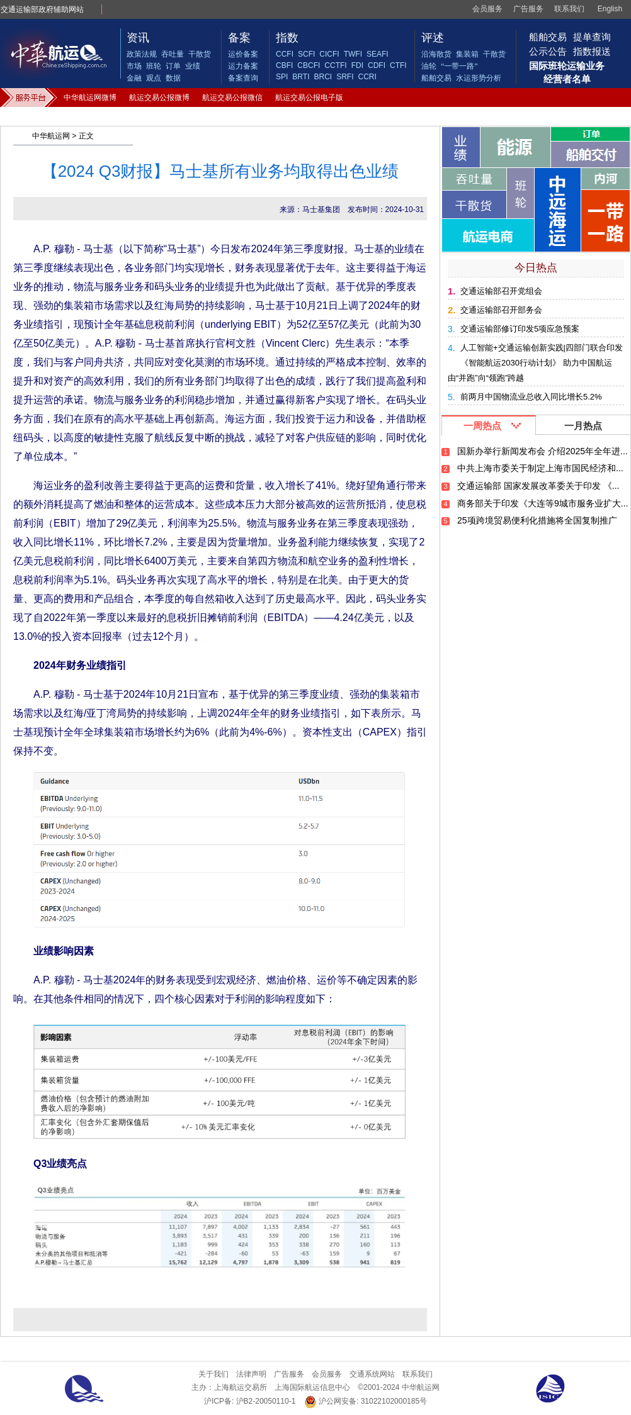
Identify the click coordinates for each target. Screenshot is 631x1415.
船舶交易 (436, 78)
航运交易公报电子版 (309, 97)
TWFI (353, 54)
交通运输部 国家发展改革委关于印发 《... (538, 486)
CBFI (284, 65)
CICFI (329, 54)
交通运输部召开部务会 (501, 310)
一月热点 (583, 425)
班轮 (153, 66)
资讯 (138, 37)
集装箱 (467, 54)
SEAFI (378, 54)
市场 (134, 66)
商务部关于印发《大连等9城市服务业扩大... (542, 503)
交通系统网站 (372, 1374)
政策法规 (142, 54)
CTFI (398, 65)
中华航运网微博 (90, 97)
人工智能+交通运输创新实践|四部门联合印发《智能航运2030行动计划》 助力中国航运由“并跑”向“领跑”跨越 (535, 363)
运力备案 (243, 66)
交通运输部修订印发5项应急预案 (519, 328)
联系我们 (569, 8)
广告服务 (528, 8)
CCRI (367, 76)
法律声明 (251, 1374)
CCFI (284, 54)
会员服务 (487, 8)
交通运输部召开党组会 (501, 291)
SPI (282, 76)
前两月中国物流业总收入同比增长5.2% (531, 396)
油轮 (428, 66)
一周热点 (482, 425)
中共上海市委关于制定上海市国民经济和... (540, 468)
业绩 (192, 66)
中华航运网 (51, 135)
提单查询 (592, 36)
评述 (432, 37)
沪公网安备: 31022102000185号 (365, 1401)
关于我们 (213, 1374)
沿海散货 (436, 54)
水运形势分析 (478, 78)
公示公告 (548, 51)
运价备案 (243, 54)
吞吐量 (172, 54)
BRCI (323, 76)
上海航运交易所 (240, 1387)
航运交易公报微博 (159, 97)
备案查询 (243, 78)
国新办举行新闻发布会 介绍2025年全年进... (542, 451)
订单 (173, 66)
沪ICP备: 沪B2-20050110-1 (249, 1401)
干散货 (199, 54)
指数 (287, 37)
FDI (357, 65)
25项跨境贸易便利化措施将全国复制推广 (537, 520)
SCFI (306, 54)
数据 (173, 78)
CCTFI (335, 65)
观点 (153, 78)
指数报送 (592, 51)
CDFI (376, 65)
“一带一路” (459, 66)
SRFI (344, 76)
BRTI (300, 76)
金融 (134, 78)
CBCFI (308, 65)
